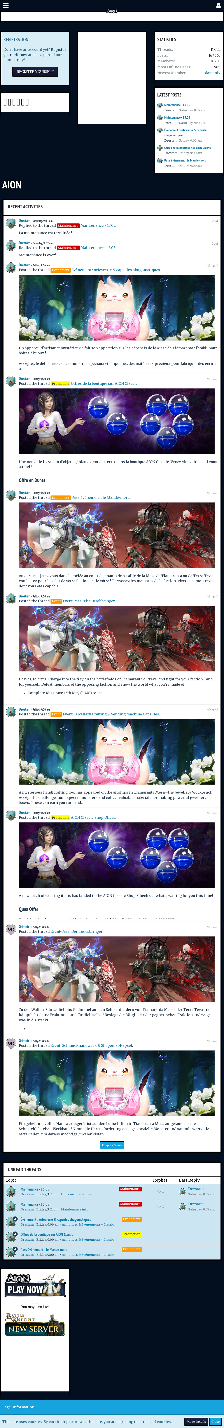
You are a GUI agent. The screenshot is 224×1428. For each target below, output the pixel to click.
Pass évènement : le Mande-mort (185, 160)
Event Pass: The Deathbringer (89, 601)
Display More (112, 1145)
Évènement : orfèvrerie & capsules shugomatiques (116, 270)
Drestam (170, 110)
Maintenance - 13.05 (177, 105)
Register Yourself (35, 71)
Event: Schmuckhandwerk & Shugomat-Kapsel (91, 1045)
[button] (6, 5)
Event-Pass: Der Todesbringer (76, 931)
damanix (212, 73)
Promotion (132, 1234)
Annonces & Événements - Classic (88, 1224)
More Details (196, 1422)
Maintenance (130, 1189)
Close (215, 1422)
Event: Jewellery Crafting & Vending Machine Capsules (111, 714)
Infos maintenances (76, 1194)
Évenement (131, 1219)
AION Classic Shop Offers (93, 817)
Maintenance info (74, 1209)
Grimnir (24, 926)
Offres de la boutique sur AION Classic (188, 148)
